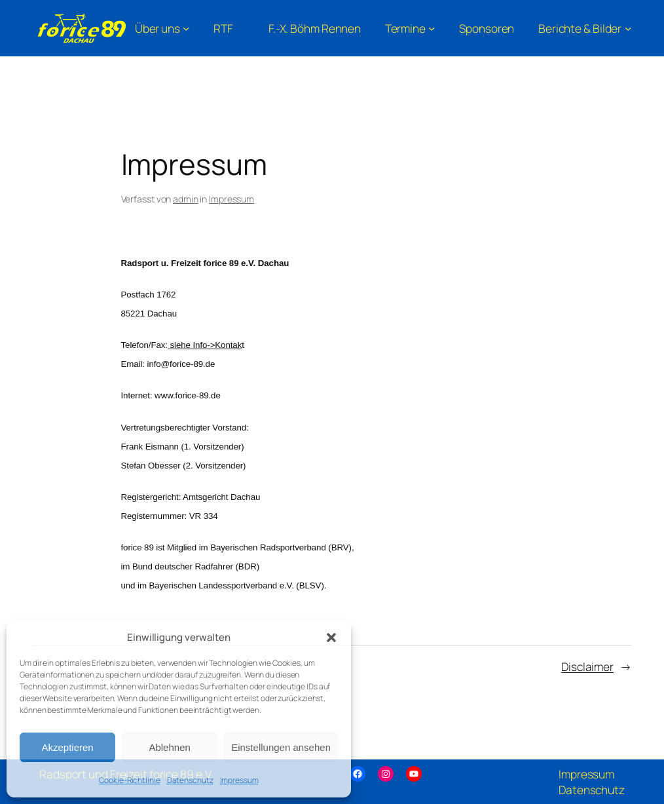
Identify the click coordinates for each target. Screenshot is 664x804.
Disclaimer (587, 666)
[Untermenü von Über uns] (162, 28)
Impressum (239, 780)
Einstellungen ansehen (281, 747)
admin (185, 199)
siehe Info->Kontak (205, 345)
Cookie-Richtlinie (129, 780)
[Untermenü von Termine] (410, 28)
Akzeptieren (67, 747)
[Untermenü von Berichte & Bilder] (584, 28)
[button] (331, 637)
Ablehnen (169, 747)
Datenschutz (190, 780)
